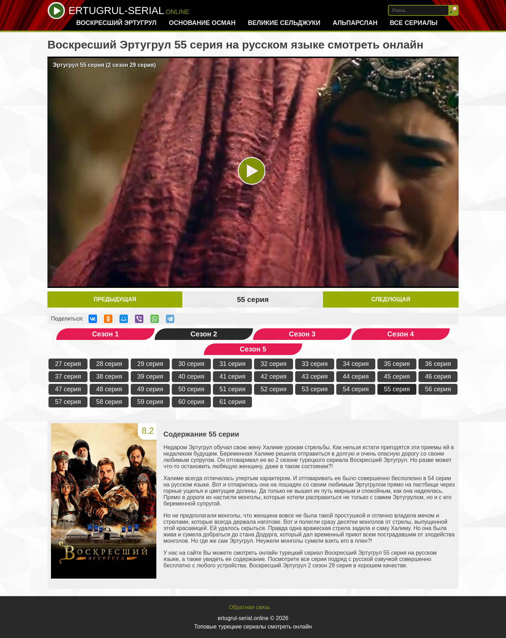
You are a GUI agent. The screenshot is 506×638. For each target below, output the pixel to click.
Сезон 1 (105, 334)
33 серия (315, 363)
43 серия (315, 376)
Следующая (390, 299)
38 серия (109, 376)
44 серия (356, 376)
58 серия (109, 401)
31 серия (233, 363)
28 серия (109, 363)
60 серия (192, 401)
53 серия (315, 389)
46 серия (438, 376)
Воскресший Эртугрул (116, 22)
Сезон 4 (400, 334)
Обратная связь (249, 607)
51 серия (233, 389)
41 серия (233, 376)
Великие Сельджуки (284, 22)
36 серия (438, 363)
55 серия (397, 389)
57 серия (68, 401)
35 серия (397, 363)
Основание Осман (202, 22)
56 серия (438, 389)
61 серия (233, 401)
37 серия (68, 376)
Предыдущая (115, 299)
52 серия (274, 389)
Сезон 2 (203, 334)
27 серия (68, 363)
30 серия (192, 363)
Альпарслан (355, 22)
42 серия (274, 376)
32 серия (274, 363)
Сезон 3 (302, 334)
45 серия (397, 376)
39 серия (150, 376)
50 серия (192, 389)
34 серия (356, 363)
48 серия (109, 389)
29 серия (150, 363)
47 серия (68, 389)
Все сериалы (413, 22)
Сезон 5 (253, 349)
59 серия (150, 401)
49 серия (150, 389)
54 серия (356, 389)
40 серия (192, 376)
